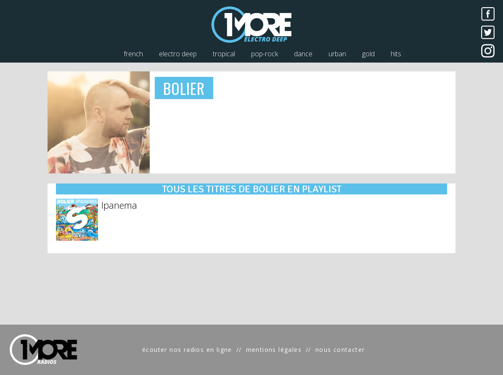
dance (303, 53)
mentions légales (274, 350)
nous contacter (340, 350)
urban (337, 53)
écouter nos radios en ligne (187, 350)
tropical (224, 53)
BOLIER (184, 88)
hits (396, 53)
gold (368, 53)
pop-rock (264, 53)
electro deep (178, 53)
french (133, 53)
